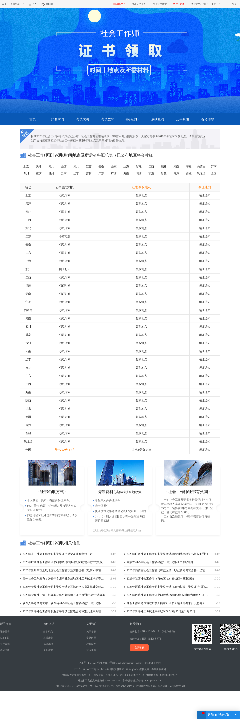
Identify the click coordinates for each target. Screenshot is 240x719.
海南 (126, 173)
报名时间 (57, 119)
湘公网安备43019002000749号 (162, 675)
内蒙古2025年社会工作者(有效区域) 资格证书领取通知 (160, 562)
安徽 (101, 166)
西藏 (189, 173)
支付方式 (5, 644)
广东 (101, 173)
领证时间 (64, 285)
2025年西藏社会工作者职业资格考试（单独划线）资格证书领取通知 (168, 586)
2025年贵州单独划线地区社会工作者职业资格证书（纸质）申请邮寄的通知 (64, 570)
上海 (126, 166)
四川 (26, 173)
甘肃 (151, 173)
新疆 (164, 173)
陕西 (139, 173)
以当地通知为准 (141, 449)
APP (32, 4)
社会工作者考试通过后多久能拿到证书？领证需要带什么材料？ (166, 603)
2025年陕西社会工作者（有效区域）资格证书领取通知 (160, 578)
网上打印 (64, 269)
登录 (234, 4)
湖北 (76, 166)
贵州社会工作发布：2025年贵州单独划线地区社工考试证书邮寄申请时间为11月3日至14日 (64, 578)
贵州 (51, 173)
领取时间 (64, 195)
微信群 (47, 4)
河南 (214, 166)
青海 (176, 173)
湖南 (176, 166)
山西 (64, 166)
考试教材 (107, 119)
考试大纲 (82, 119)
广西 (114, 173)
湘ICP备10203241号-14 (132, 675)
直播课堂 (48, 637)
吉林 (89, 173)
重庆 (39, 173)
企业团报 (48, 650)
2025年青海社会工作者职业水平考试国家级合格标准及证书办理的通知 (64, 611)
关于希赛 (91, 631)
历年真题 (182, 119)
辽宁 (76, 173)
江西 (151, 166)
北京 (26, 166)
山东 (114, 166)
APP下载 (4, 637)
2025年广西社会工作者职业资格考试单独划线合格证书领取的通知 (167, 554)
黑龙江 (201, 173)
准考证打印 (133, 119)
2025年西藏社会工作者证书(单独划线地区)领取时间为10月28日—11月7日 (168, 595)
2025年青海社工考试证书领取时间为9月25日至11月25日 (161, 611)
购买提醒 (5, 650)
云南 (64, 173)
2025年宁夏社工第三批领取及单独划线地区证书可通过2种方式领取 (64, 595)
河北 (51, 166)
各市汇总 (64, 236)
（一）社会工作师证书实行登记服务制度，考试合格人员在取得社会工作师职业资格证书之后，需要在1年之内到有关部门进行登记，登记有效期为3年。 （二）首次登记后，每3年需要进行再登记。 (187, 510)
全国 (214, 173)
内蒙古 (201, 166)
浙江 (139, 166)
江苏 (89, 166)
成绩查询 (157, 119)
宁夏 (189, 166)
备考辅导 (207, 119)
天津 (39, 166)
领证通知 (204, 195)
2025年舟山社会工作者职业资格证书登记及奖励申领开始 (58, 554)
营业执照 (91, 650)
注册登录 (5, 631)
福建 (164, 166)
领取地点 (141, 195)
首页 (4, 4)
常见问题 (91, 637)
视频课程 (48, 644)
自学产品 (48, 631)
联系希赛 (91, 644)
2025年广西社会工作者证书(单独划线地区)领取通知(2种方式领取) (63, 562)
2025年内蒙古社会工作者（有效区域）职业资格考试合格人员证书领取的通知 (168, 570)
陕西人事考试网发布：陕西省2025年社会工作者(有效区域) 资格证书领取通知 (64, 603)
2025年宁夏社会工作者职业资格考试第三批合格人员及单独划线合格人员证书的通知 (64, 586)
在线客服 (139, 647)
